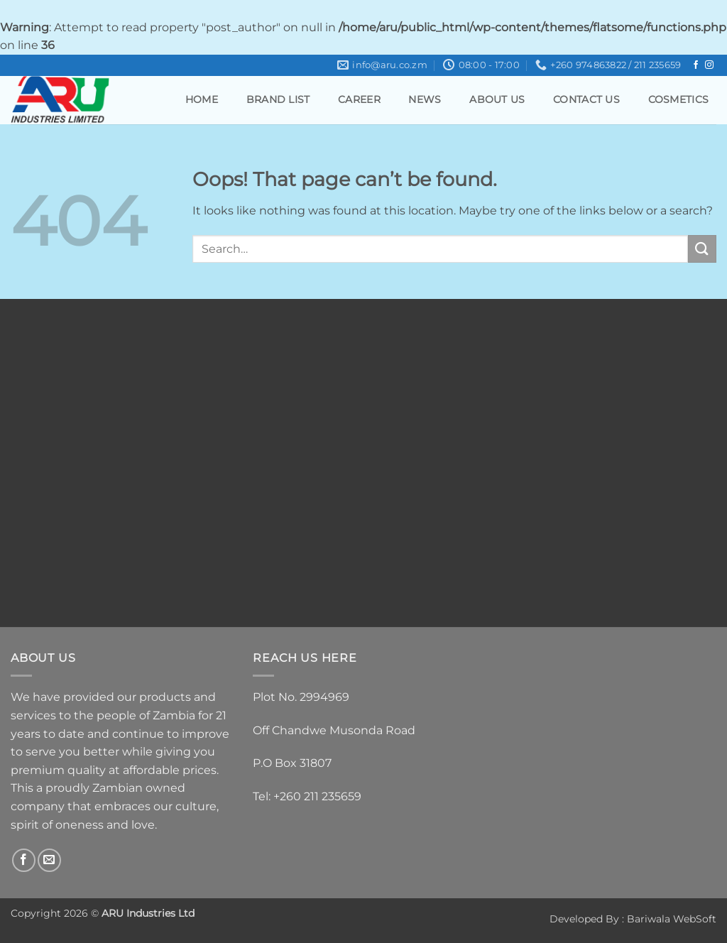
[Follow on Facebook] (696, 65)
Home (201, 99)
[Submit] (702, 249)
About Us (497, 99)
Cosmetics (678, 99)
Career (359, 99)
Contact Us (586, 99)
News (424, 99)
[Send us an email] (49, 860)
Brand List (278, 99)
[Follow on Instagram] (709, 65)
